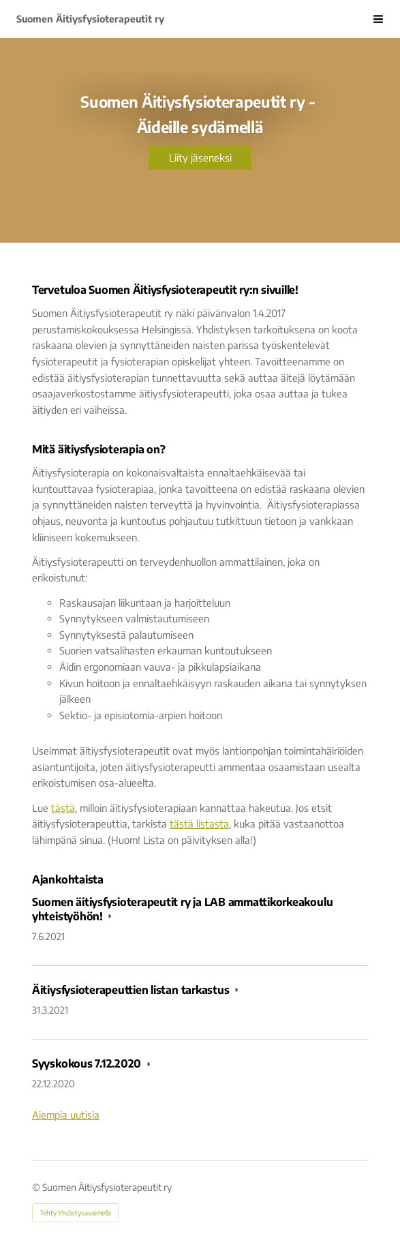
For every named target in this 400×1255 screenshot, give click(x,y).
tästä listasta (199, 823)
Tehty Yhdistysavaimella (75, 1213)
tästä (63, 808)
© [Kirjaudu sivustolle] (37, 1187)
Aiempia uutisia (65, 1114)
